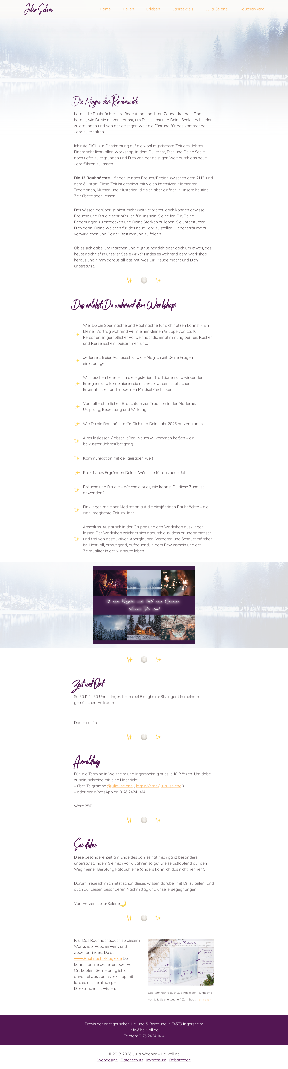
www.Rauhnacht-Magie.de (98, 958)
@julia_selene (120, 785)
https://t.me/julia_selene (158, 785)
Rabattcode (180, 1059)
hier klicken (204, 999)
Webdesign (107, 1059)
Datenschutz (132, 1059)
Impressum (156, 1059)
